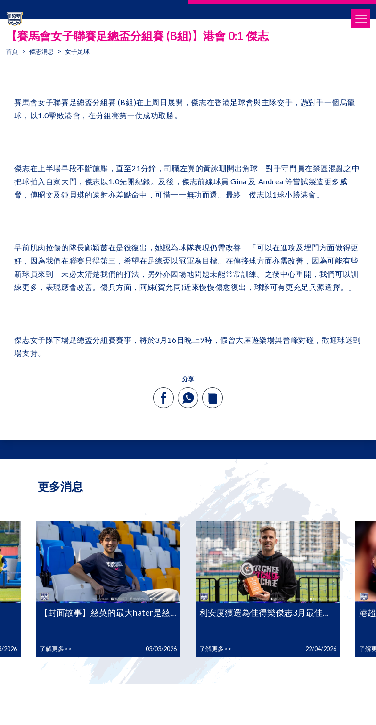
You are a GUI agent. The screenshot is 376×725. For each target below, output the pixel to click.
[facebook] (164, 398)
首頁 (12, 51)
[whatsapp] (188, 398)
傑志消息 (41, 51)
